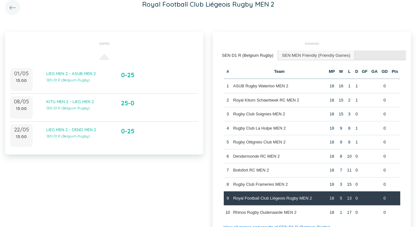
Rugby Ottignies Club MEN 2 (259, 141)
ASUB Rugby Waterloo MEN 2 (260, 85)
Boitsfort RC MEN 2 (251, 169)
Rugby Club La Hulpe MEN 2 (259, 127)
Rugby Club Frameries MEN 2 (260, 184)
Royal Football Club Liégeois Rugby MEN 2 (272, 197)
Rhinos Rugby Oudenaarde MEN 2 (264, 212)
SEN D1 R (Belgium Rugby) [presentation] (247, 55)
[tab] (247, 55)
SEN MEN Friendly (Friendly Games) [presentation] (314, 55)
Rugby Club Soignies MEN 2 (259, 113)
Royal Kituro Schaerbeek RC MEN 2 (266, 99)
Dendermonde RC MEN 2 (256, 156)
